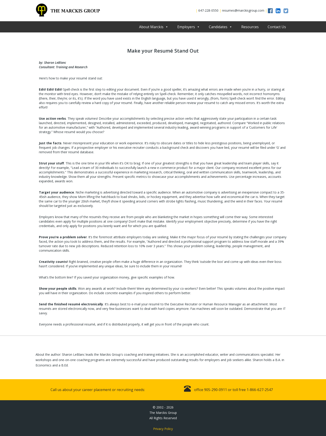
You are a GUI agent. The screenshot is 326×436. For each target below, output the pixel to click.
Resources (250, 26)
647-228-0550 (208, 10)
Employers (186, 26)
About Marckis (151, 26)
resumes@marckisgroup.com (243, 10)
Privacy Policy (163, 429)
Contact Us (277, 26)
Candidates (218, 26)
